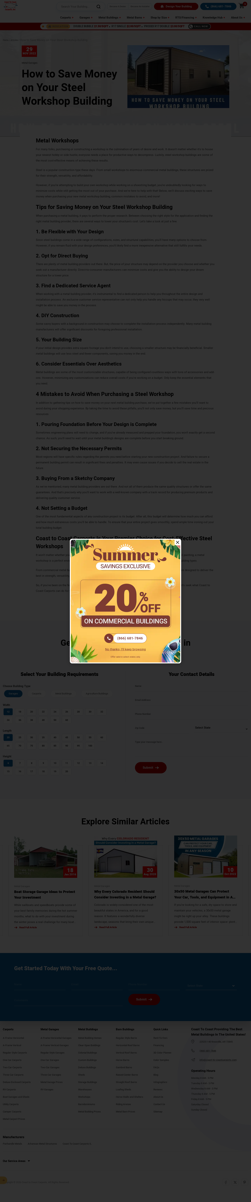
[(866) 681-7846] (125, 638)
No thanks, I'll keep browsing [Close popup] (125, 649)
